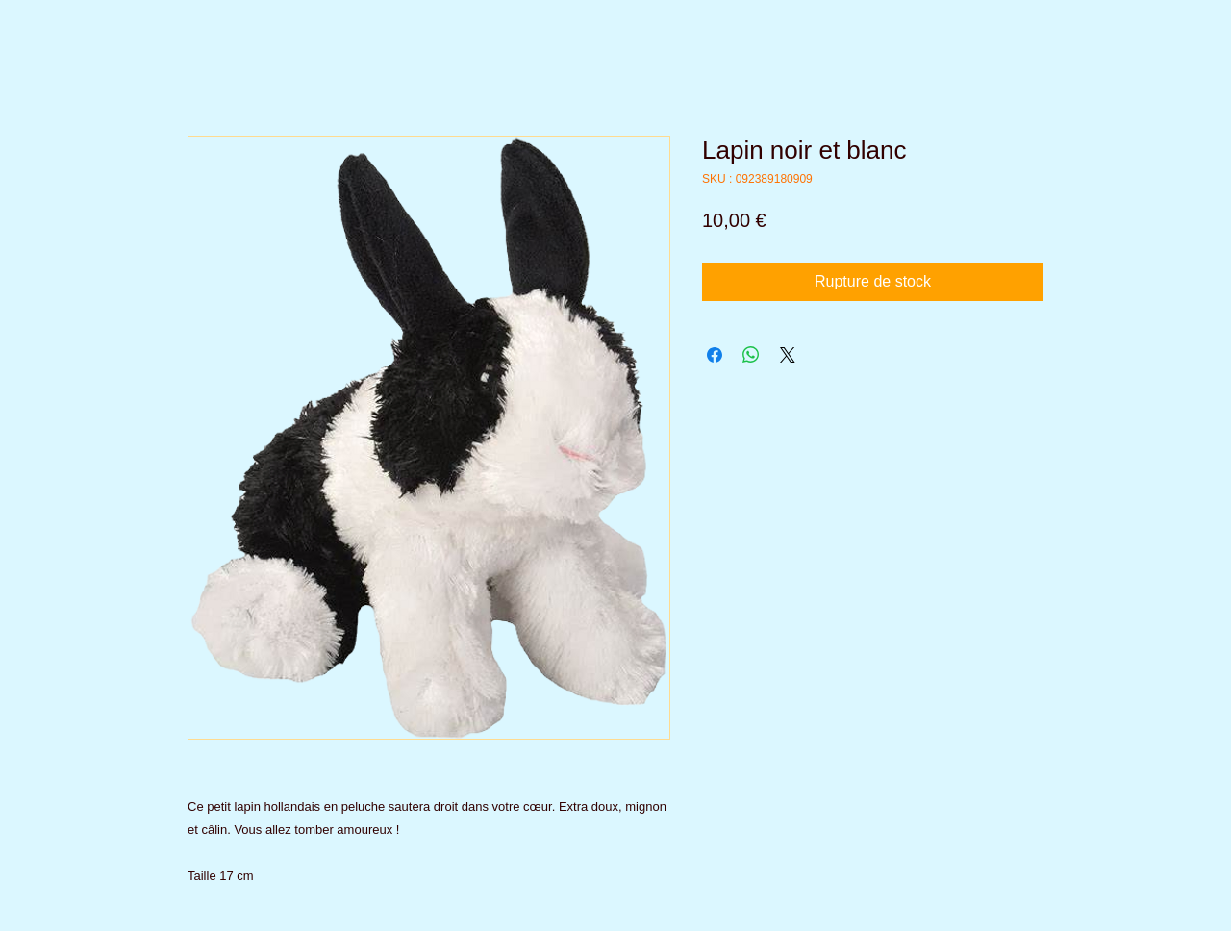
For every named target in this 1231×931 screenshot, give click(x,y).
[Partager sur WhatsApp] (751, 354)
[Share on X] (787, 354)
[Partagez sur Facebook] (714, 354)
